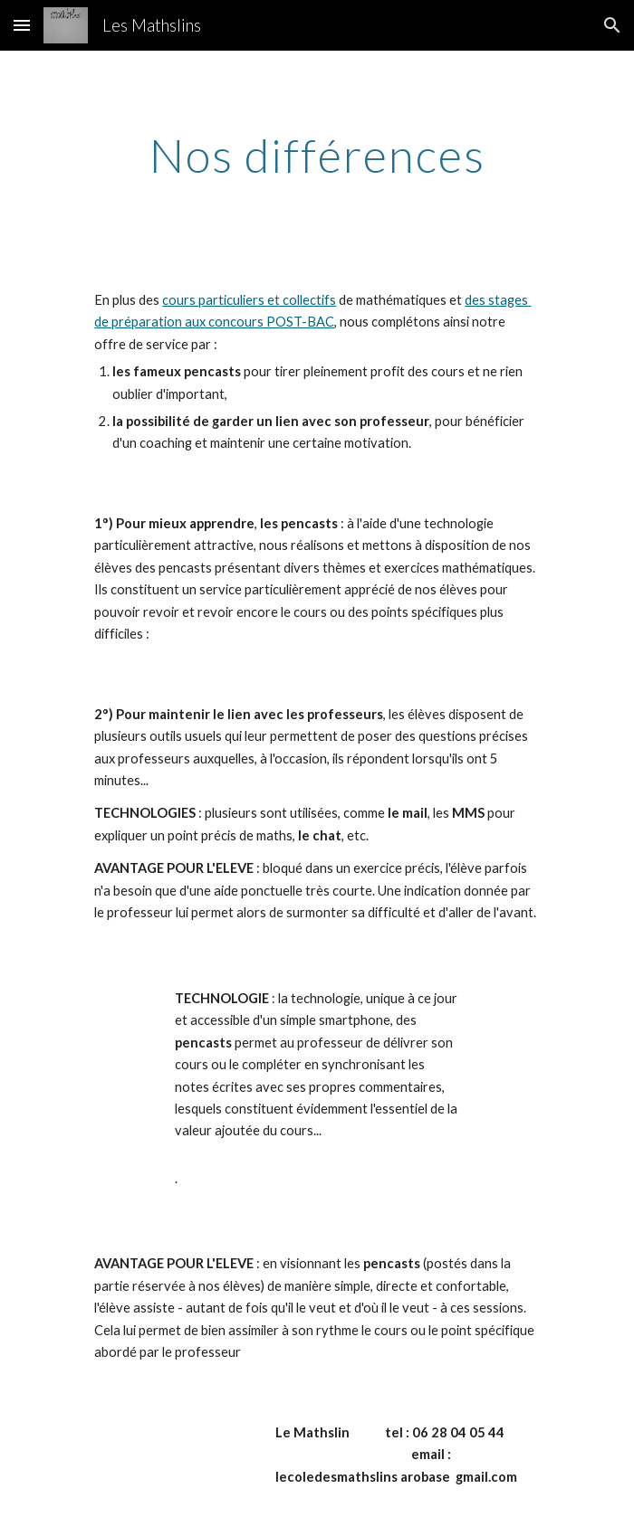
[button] (21, 25)
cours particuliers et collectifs (249, 300)
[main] (316, 155)
